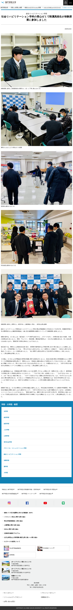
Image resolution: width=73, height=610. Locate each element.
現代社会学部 (8, 442)
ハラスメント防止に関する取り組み (14, 517)
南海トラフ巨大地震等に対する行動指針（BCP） (19, 512)
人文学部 (6, 430)
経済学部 (6, 417)
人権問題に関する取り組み (12, 525)
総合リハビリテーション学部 (33, 7)
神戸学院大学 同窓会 (50, 489)
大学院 (6, 472)
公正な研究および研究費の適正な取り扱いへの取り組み (20, 537)
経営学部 (6, 423)
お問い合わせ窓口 (9, 601)
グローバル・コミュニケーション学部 (15, 448)
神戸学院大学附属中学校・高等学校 (28, 489)
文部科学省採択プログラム (12, 533)
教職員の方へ (45, 597)
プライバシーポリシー (48, 593)
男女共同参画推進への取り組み (13, 521)
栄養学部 (6, 460)
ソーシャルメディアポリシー (13, 597)
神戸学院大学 (4, 7)
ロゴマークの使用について (12, 541)
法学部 (6, 411)
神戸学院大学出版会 (46, 493)
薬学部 (6, 466)
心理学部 (6, 436)
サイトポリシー (9, 593)
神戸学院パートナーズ (28, 493)
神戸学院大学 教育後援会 (9, 493)
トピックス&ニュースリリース (52, 7)
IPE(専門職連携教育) (12, 548)
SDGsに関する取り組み (11, 529)
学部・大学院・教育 (16, 7)
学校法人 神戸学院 (7, 489)
